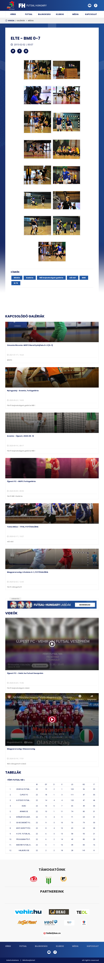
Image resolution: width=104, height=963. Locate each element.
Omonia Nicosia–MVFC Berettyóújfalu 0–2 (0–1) (30, 345)
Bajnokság (44, 14)
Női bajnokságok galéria (51, 277)
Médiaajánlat (28, 960)
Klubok (60, 14)
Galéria (29, 277)
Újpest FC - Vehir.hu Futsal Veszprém (25, 673)
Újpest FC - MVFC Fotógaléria (21, 481)
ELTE (16, 283)
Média (75, 14)
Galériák (21, 20)
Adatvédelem (12, 960)
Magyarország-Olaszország (21, 749)
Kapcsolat (91, 14)
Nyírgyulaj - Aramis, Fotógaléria (23, 390)
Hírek (13, 14)
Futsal (28, 14)
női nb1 (72, 277)
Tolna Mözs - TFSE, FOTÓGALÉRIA (22, 526)
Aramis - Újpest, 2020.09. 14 (20, 436)
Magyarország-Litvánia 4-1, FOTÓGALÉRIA (27, 572)
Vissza (11, 20)
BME (84, 277)
